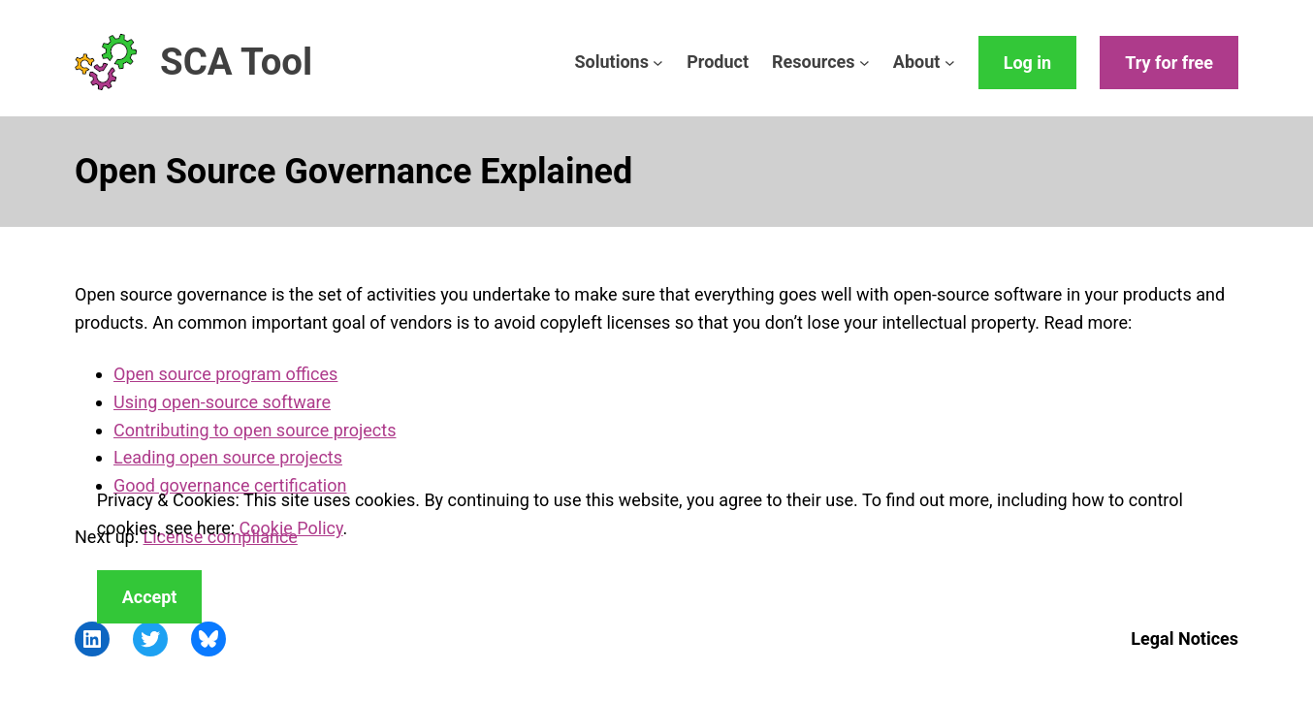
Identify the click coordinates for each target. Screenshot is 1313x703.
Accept (149, 597)
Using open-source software (222, 402)
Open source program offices (225, 374)
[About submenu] (950, 62)
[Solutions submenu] (658, 62)
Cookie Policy (291, 528)
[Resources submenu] (864, 62)
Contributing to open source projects (254, 430)
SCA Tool (236, 61)
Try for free (1169, 62)
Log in (1028, 62)
